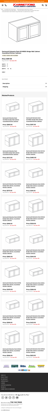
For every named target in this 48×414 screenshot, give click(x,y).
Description (6, 83)
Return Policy (4, 379)
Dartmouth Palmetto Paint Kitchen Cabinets (25, 9)
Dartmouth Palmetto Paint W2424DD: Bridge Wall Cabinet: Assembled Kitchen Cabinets (11, 152)
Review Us (3, 387)
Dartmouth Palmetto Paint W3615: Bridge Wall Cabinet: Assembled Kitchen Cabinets (12, 317)
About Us (3, 375)
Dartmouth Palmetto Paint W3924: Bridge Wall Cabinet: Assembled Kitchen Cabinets (35, 350)
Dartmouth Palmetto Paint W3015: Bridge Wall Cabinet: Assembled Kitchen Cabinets (35, 185)
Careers (3, 383)
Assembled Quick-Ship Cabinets (10, 9)
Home (2, 9)
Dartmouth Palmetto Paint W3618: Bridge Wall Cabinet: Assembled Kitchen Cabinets (35, 317)
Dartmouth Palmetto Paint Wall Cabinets (9, 10)
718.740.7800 (16, 402)
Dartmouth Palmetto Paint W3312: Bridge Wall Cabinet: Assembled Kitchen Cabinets (12, 251)
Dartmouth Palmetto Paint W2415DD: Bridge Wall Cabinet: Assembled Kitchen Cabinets (11, 119)
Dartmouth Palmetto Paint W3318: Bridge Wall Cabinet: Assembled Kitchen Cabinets (12, 284)
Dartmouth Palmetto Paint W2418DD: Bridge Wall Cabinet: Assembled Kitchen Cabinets (34, 119)
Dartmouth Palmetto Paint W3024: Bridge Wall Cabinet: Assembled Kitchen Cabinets (35, 218)
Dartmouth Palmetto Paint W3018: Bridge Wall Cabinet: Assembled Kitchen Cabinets (12, 218)
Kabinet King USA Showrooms (8, 389)
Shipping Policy (4, 381)
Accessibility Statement (5, 410)
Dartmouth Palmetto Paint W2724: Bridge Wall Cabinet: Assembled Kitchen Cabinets (35, 152)
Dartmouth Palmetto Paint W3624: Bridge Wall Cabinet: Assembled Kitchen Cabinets (12, 350)
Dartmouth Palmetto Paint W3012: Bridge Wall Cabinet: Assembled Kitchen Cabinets (12, 185)
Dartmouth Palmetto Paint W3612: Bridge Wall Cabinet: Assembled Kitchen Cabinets (35, 284)
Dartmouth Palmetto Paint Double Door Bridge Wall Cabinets (28, 10)
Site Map (18, 407)
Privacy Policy (4, 377)
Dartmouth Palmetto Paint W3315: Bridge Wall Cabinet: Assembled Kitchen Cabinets (35, 251)
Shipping (5, 87)
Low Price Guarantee (6, 385)
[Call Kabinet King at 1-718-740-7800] (5, 5)
